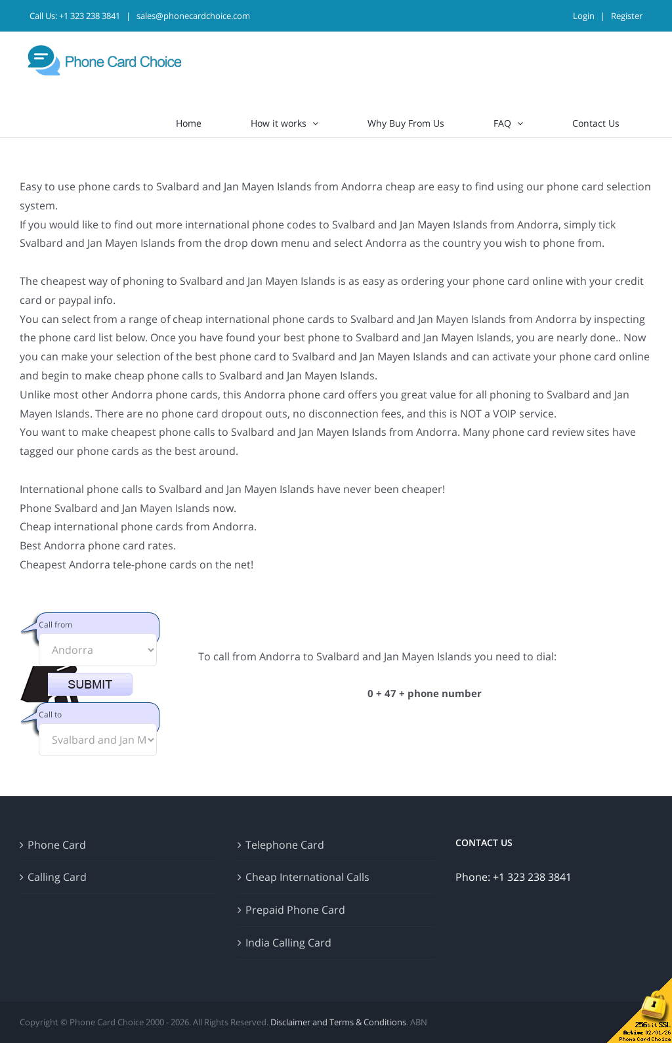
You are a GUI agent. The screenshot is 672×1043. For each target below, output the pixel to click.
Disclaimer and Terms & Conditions (338, 1022)
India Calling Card (288, 942)
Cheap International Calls (307, 877)
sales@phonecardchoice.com (193, 16)
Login (584, 16)
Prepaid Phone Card (295, 910)
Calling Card (57, 877)
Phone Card (57, 845)
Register (626, 16)
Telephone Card (284, 845)
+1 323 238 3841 (89, 16)
